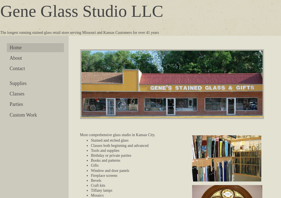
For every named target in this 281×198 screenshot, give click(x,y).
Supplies (18, 83)
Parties (16, 104)
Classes (17, 94)
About (16, 58)
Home (16, 47)
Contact (17, 68)
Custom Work (23, 115)
